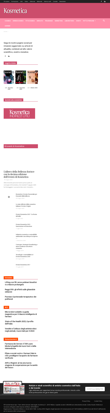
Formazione (14, 1)
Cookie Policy (98, 401)
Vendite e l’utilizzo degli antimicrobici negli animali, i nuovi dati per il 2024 (20, 330)
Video (26, 1)
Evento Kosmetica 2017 (23, 265)
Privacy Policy (86, 401)
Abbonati (39, 1)
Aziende (7, 26)
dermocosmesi (18, 21)
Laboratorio (69, 21)
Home (5, 31)
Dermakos (8, 278)
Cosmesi (8, 21)
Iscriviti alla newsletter (13, 100)
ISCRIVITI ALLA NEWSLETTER (95, 389)
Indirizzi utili (47, 1)
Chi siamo (6, 1)
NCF (6, 307)
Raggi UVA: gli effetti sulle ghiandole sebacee (20, 290)
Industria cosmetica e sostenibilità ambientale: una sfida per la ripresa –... (27, 236)
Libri (21, 1)
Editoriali (32, 1)
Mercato (40, 21)
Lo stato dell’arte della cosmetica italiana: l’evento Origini (26, 205)
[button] (103, 21)
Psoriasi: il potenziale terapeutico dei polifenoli (20, 298)
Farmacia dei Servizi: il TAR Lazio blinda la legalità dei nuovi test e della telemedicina (20, 346)
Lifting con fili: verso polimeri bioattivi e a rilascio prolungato (21, 283)
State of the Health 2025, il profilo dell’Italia (19, 322)
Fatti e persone (89, 21)
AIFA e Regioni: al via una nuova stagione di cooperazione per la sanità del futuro (21, 365)
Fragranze (49, 21)
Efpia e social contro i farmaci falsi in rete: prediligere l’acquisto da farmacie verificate (21, 355)
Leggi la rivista (10, 63)
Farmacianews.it (11, 339)
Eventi (78, 21)
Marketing (59, 21)
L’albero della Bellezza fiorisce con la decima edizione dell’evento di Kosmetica (19, 174)
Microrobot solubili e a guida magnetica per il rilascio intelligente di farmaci (21, 314)
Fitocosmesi (30, 21)
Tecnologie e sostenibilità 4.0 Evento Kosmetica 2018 (24, 255)
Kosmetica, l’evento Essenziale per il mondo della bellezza (26, 195)
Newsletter (63, 1)
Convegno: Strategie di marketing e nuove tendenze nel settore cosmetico (27, 246)
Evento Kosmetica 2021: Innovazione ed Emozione (24, 225)
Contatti (55, 1)
